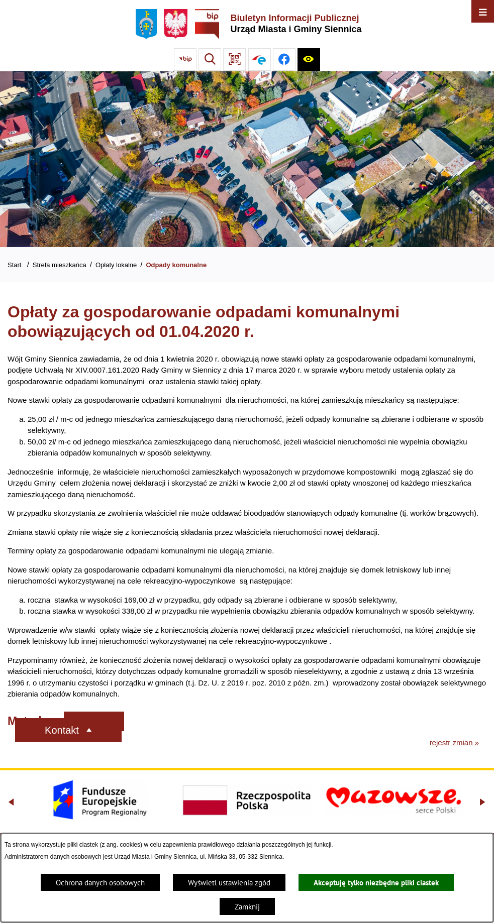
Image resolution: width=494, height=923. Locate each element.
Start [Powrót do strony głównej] (14, 265)
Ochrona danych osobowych (100, 882)
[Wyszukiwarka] (210, 59)
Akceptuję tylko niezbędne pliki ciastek (376, 882)
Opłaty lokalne (116, 265)
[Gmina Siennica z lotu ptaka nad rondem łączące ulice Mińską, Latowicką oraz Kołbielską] (247, 159)
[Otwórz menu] (482, 11)
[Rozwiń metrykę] (94, 721)
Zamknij (247, 906)
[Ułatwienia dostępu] (309, 59)
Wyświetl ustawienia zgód (229, 882)
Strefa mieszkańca (59, 265)
